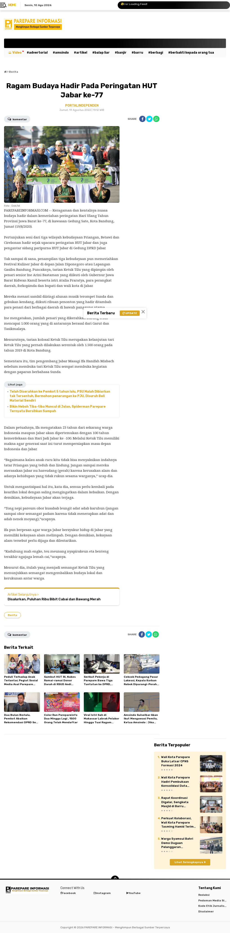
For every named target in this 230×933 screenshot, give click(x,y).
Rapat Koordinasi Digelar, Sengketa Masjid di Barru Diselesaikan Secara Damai (176, 802)
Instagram (102, 893)
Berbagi (156, 53)
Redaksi (204, 894)
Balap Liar (102, 53)
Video (17, 53)
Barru (138, 53)
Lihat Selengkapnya (190, 862)
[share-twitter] (149, 119)
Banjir (121, 53)
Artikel (81, 53)
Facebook (68, 893)
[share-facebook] (142, 119)
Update (129, 313)
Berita (12, 615)
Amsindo (62, 53)
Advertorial (38, 53)
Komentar (17, 119)
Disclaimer (206, 911)
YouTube (133, 893)
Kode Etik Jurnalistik (213, 905)
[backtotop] (115, 880)
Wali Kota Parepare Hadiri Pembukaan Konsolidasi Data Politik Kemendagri (175, 782)
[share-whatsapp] (156, 119)
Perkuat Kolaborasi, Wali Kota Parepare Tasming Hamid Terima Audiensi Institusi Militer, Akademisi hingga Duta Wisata (178, 823)
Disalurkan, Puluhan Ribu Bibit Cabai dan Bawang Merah (54, 599)
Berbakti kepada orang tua (192, 53)
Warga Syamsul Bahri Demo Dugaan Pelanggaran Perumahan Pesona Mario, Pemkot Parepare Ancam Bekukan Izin (177, 843)
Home (12, 5)
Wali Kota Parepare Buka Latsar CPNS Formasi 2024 (175, 761)
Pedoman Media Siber (213, 900)
